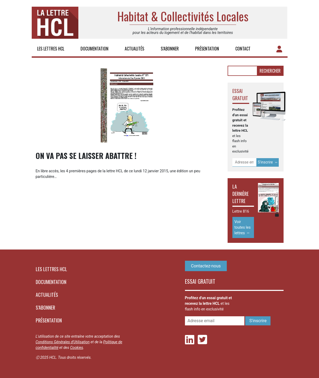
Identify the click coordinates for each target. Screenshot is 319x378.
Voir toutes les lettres (243, 227)
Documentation (94, 48)
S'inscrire (265, 162)
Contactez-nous (206, 265)
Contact (243, 48)
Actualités (134, 48)
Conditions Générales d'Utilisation (63, 342)
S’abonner (170, 48)
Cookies (76, 347)
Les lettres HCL (50, 48)
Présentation (207, 48)
